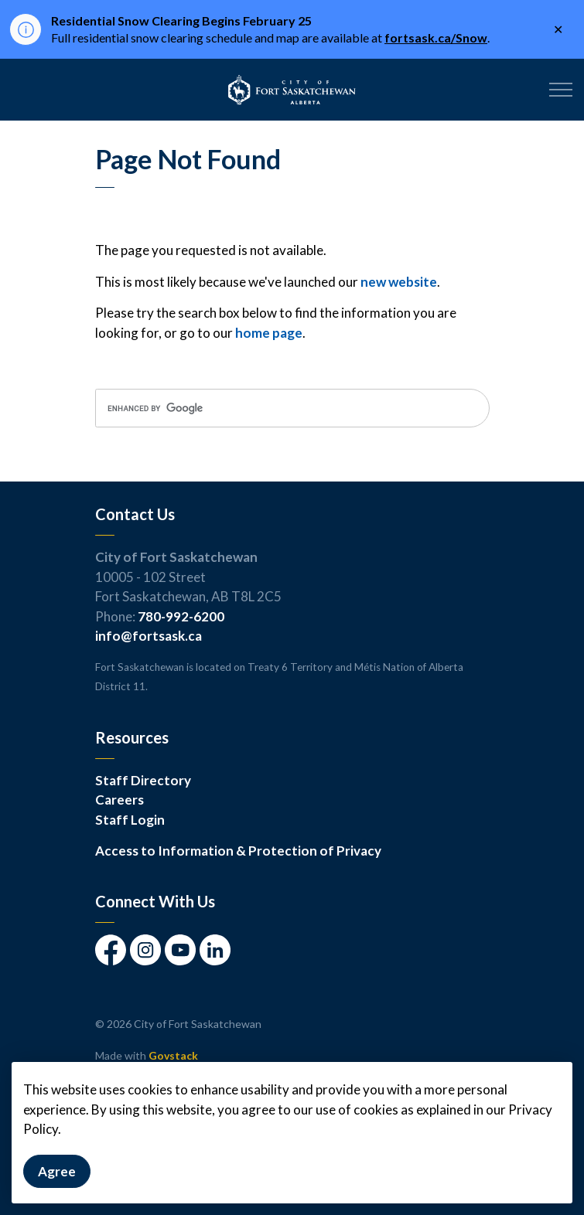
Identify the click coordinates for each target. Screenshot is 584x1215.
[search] (292, 408)
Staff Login (130, 820)
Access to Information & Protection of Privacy (238, 850)
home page (268, 333)
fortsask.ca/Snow (435, 37)
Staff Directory (143, 780)
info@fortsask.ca (148, 636)
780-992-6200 (181, 616)
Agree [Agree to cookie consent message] (57, 1182)
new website (398, 282)
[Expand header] (561, 90)
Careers (119, 799)
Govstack (173, 1055)
